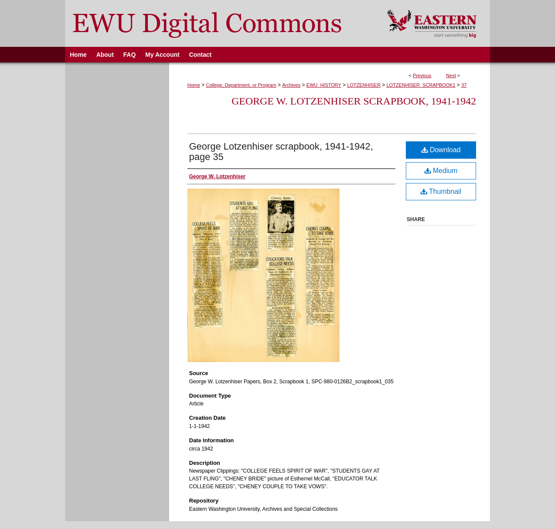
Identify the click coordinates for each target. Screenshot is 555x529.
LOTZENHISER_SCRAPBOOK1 (420, 85)
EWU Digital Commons (220, 23)
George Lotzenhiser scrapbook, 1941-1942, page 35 (281, 151)
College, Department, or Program (241, 85)
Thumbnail (441, 191)
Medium (440, 170)
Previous (422, 75)
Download (441, 149)
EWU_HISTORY (324, 85)
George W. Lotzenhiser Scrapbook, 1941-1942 (354, 101)
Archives (291, 85)
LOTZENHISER (364, 85)
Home (193, 85)
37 (464, 85)
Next (451, 75)
